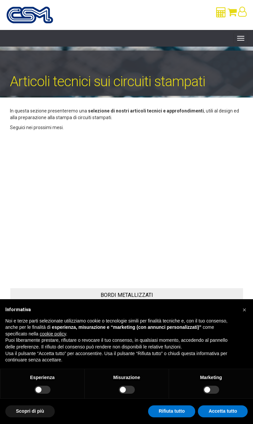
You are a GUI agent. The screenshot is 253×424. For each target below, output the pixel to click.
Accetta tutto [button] (223, 411)
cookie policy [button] (53, 333)
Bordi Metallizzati (127, 295)
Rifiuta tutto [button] (172, 411)
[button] (244, 310)
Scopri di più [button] (30, 411)
